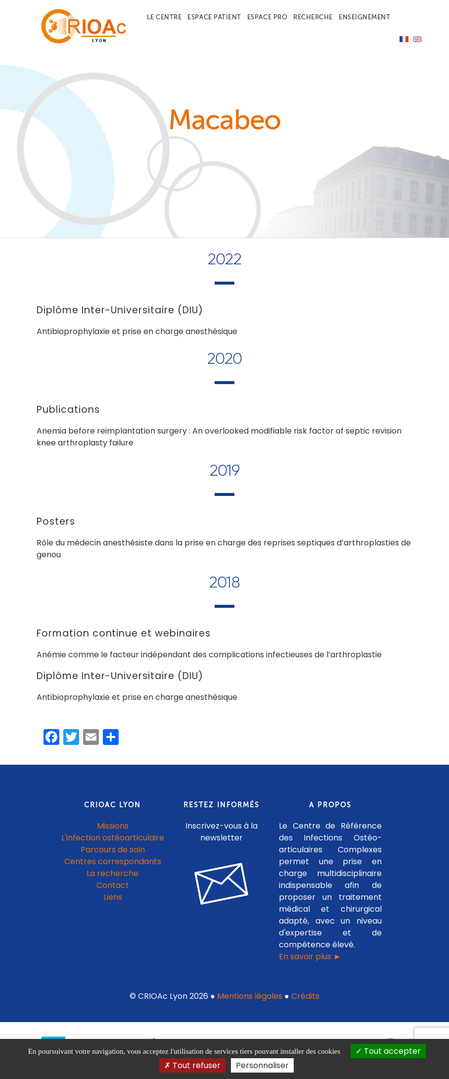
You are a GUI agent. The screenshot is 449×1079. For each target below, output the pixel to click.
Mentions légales (249, 996)
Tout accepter (388, 1051)
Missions (113, 826)
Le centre (164, 17)
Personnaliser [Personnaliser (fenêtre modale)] (262, 1065)
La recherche (112, 873)
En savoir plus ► (310, 956)
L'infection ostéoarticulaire (112, 837)
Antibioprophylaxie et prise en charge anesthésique (137, 331)
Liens (112, 897)
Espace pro (267, 17)
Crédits (305, 996)
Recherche (313, 17)
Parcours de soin (113, 849)
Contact (112, 885)
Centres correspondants (112, 861)
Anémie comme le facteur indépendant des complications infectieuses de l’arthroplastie (209, 654)
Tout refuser (192, 1065)
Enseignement (364, 17)
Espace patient (214, 17)
